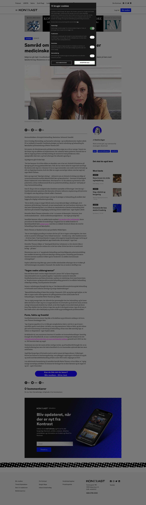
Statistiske (54, 43)
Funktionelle (54, 33)
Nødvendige (54, 25)
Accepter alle (84, 62)
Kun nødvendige (61, 62)
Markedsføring (55, 53)
